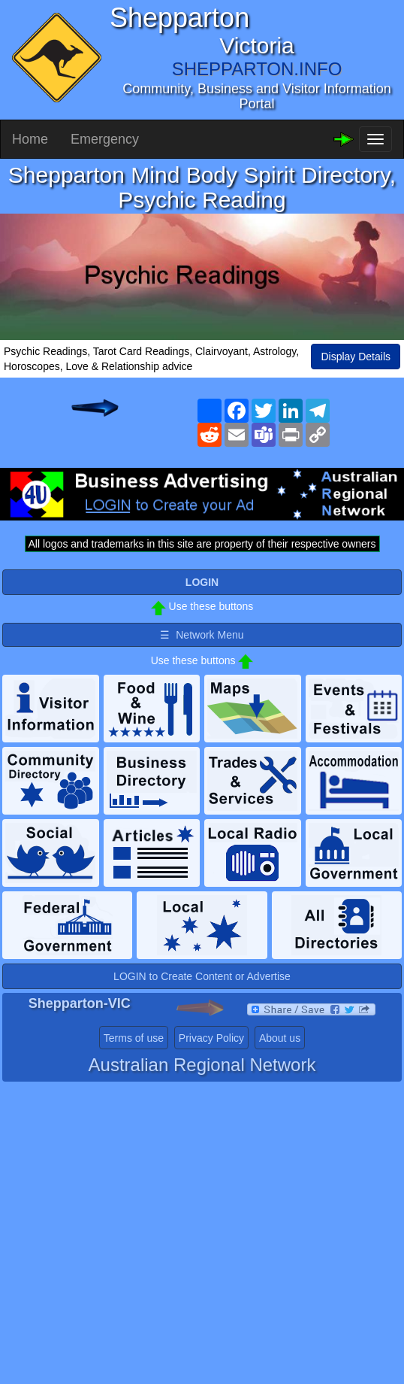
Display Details (355, 357)
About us (279, 1038)
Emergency (105, 139)
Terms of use (134, 1038)
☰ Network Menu (201, 635)
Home (30, 139)
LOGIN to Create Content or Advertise (202, 976)
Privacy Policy (211, 1038)
